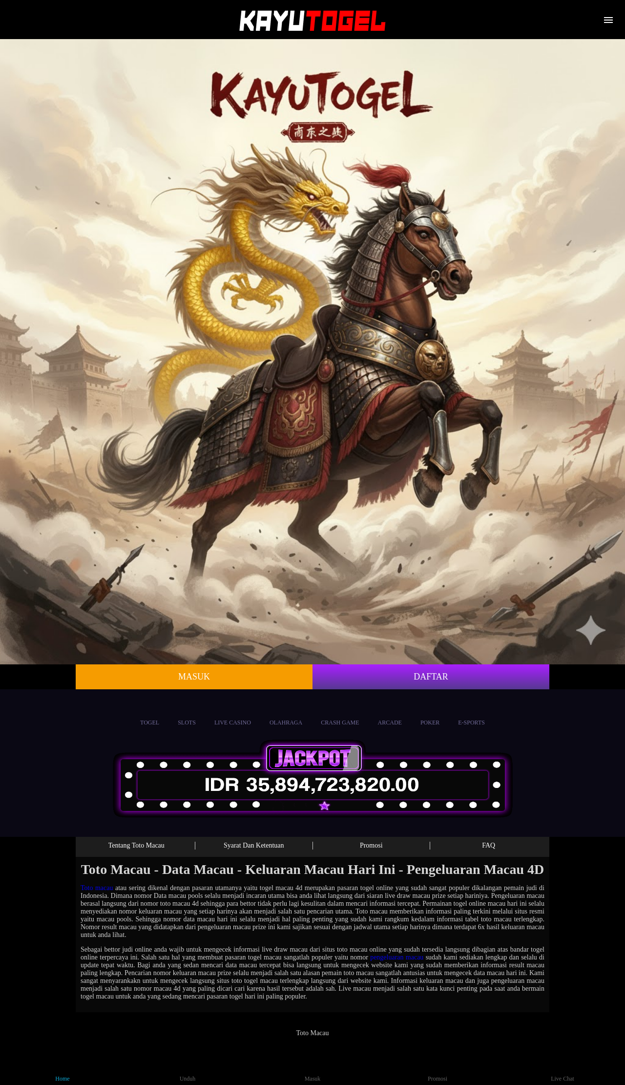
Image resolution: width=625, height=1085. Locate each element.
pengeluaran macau (396, 957)
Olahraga (286, 713)
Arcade (390, 713)
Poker (429, 713)
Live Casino (232, 713)
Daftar (431, 676)
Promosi (371, 845)
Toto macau (97, 888)
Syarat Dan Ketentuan (254, 845)
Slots (187, 713)
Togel (149, 713)
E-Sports (471, 713)
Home (62, 1070)
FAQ (488, 845)
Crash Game (340, 713)
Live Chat (562, 1070)
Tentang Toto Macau (136, 845)
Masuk (194, 676)
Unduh (188, 1070)
